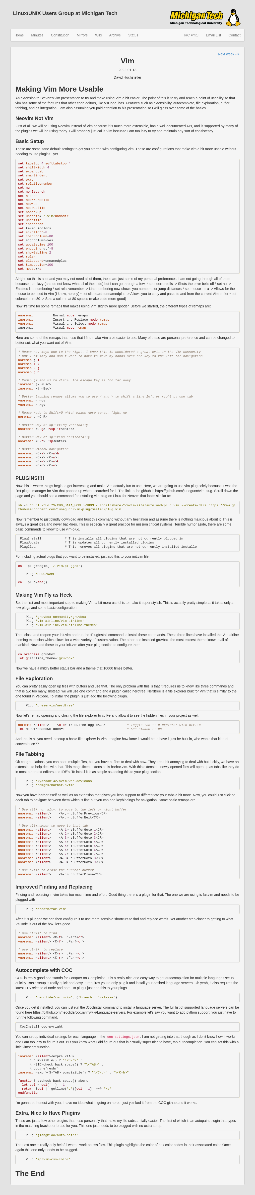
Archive (115, 35)
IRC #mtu (191, 35)
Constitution (60, 35)
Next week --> (229, 54)
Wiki (98, 35)
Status (133, 35)
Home (19, 35)
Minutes (37, 35)
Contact (235, 35)
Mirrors (82, 35)
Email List (213, 35)
